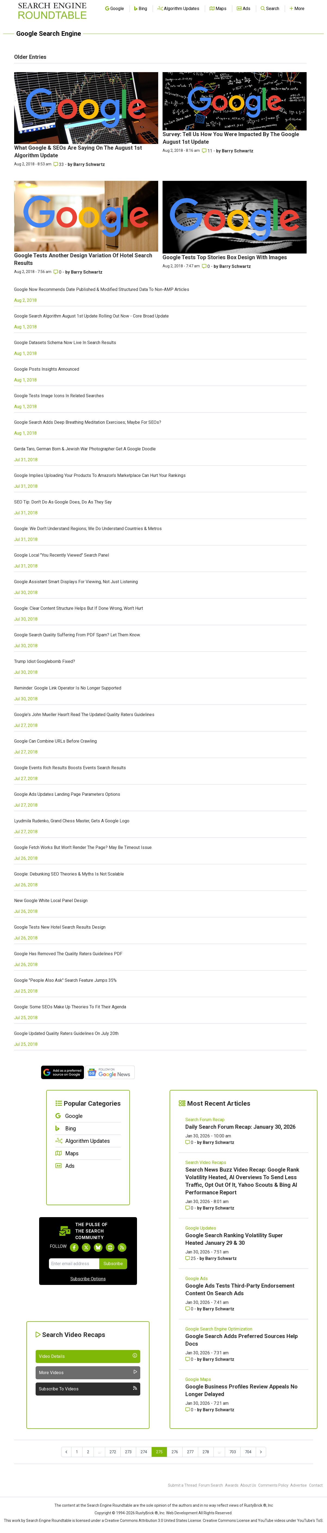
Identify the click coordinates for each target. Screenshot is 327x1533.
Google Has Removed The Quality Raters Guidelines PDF (68, 953)
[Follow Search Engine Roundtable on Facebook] (74, 1247)
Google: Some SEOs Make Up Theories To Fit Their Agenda (70, 1006)
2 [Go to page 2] (88, 1452)
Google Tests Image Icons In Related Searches (59, 395)
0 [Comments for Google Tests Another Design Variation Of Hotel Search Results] (58, 272)
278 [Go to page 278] (206, 1452)
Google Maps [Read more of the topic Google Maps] (198, 1379)
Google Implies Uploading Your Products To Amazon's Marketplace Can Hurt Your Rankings (100, 475)
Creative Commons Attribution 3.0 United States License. (153, 1520)
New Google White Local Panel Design (51, 900)
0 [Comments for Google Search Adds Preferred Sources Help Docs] (189, 1359)
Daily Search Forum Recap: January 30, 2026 (240, 1127)
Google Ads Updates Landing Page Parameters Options (67, 794)
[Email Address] (74, 1263)
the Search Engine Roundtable (106, 1505)
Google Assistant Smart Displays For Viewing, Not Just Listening (76, 581)
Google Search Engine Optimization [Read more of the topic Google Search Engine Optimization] (218, 1329)
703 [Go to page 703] (232, 1452)
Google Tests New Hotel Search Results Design (59, 927)
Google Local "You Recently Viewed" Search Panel (61, 555)
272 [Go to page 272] (113, 1452)
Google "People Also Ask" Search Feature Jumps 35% (65, 980)
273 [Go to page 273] (128, 1452)
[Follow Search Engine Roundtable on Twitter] (86, 1247)
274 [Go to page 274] (144, 1452)
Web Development (182, 1513)
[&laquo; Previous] (66, 1452)
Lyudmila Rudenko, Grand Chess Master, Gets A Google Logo (71, 820)
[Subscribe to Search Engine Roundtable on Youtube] (110, 1247)
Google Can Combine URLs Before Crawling (55, 741)
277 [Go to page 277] (190, 1452)
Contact (316, 1485)
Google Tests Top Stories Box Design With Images (225, 257)
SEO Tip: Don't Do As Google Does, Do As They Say (63, 502)
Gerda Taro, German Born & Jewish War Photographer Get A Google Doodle (85, 448)
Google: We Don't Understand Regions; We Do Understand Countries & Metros (88, 528)
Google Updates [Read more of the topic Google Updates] (200, 1228)
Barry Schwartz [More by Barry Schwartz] (89, 164)
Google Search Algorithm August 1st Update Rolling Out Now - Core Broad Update (91, 316)
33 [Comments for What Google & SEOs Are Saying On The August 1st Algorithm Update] (59, 164)
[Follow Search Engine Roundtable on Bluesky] (98, 1247)
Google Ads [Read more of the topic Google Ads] (196, 1278)
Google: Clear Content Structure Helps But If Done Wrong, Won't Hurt (78, 608)
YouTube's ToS (310, 1520)
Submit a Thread (182, 1485)
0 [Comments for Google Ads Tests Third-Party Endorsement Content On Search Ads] (189, 1308)
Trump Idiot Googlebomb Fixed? (44, 661)
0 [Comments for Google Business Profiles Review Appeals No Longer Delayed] (189, 1409)
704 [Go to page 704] (248, 1452)
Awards (231, 1485)
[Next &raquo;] (261, 1452)
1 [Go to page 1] (77, 1452)
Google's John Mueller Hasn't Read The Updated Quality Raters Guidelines (84, 714)
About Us (248, 1485)
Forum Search (211, 1485)
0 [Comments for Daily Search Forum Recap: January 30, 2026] (189, 1142)
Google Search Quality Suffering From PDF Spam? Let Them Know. (77, 634)
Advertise (298, 1485)
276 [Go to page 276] (175, 1452)
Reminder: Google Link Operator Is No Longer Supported (67, 688)
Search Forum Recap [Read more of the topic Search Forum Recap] (205, 1119)
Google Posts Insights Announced (46, 369)
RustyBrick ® (147, 1513)
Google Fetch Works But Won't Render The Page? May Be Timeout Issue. (83, 847)
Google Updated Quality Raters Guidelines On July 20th (66, 1033)
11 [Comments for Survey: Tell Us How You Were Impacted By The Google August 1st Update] (207, 150)
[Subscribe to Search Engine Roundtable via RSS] (122, 1247)
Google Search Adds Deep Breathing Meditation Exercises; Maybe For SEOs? (87, 422)
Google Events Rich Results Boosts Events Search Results (70, 767)
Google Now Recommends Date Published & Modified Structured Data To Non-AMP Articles (101, 289)
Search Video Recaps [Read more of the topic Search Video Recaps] (205, 1162)
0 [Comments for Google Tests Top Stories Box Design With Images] (206, 266)
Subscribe (113, 1263)
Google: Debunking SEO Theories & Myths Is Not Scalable (69, 874)
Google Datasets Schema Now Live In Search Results (65, 342)
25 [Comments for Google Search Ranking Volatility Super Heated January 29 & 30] (191, 1258)
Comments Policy (273, 1485)
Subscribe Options (88, 1278)
